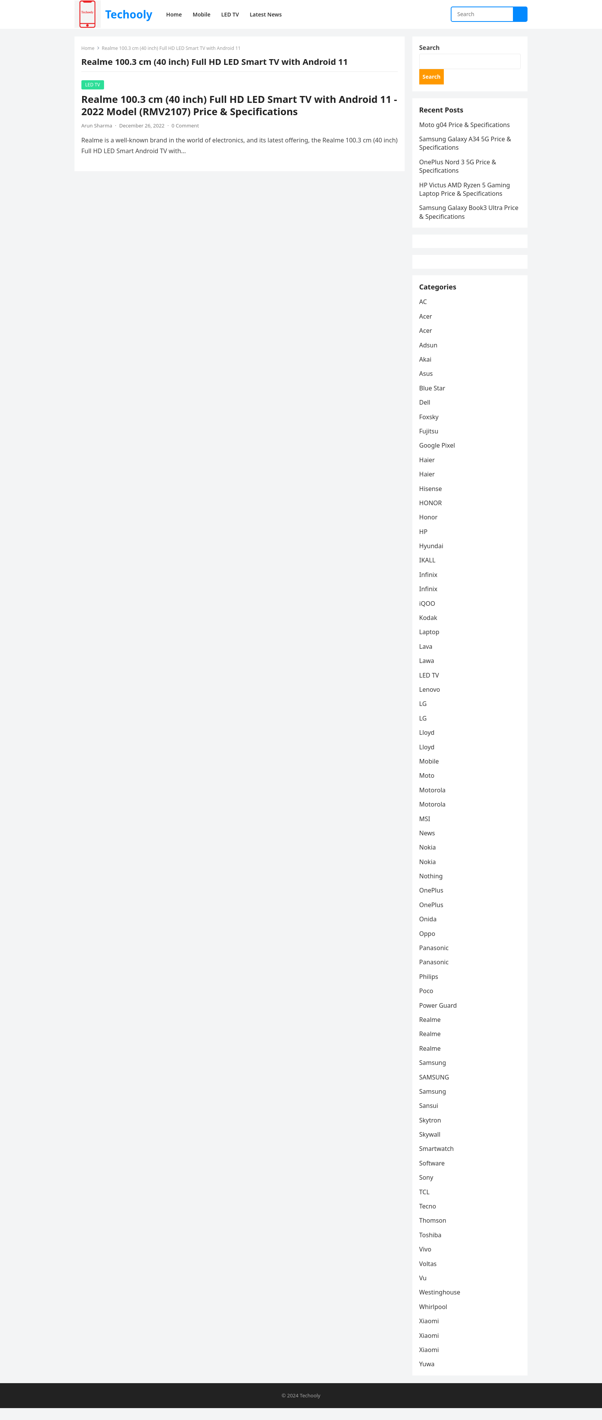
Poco (427, 1002)
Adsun (429, 356)
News (428, 844)
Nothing (431, 887)
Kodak (429, 629)
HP (424, 543)
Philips (429, 988)
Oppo (428, 944)
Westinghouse (440, 1303)
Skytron (431, 1131)
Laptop (430, 643)
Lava (426, 657)
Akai (426, 370)
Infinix (429, 586)
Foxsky (430, 427)
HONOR (431, 514)
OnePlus (432, 901)
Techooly (128, 14)
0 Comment (186, 126)
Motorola (433, 801)
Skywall (430, 1145)
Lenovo (430, 700)
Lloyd (427, 743)
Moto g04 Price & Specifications (465, 128)
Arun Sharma (97, 126)
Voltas (429, 1274)
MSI (425, 829)
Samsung (433, 1074)
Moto (427, 786)
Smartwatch (437, 1160)
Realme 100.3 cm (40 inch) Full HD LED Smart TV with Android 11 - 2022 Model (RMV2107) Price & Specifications (237, 106)
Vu (423, 1289)
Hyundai (432, 557)
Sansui (429, 1117)
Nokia (428, 858)
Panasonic (435, 959)
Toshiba (431, 1246)
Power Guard (439, 1016)
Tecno (428, 1217)
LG (424, 715)
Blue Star (433, 399)
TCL (425, 1203)
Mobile (430, 772)
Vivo (426, 1260)
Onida (428, 930)
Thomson (433, 1231)
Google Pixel (438, 456)
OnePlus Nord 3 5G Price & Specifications (458, 169)
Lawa (427, 672)
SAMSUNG (435, 1088)
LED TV (93, 85)
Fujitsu (429, 442)
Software (433, 1174)
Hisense (431, 499)
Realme (431, 1031)
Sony (427, 1188)
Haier (428, 471)
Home (88, 49)
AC (424, 313)
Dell (425, 413)
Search (430, 48)
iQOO (428, 614)
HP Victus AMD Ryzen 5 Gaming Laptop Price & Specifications (465, 192)
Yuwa (427, 1375)
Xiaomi (430, 1332)
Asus (426, 384)
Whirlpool (434, 1318)
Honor (429, 528)
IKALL (428, 571)
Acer (426, 327)
